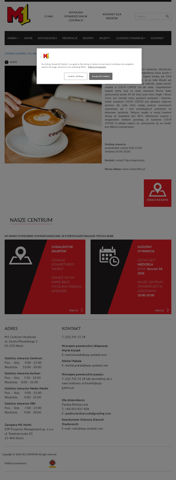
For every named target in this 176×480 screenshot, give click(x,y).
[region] (89, 66)
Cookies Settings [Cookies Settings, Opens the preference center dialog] (76, 76)
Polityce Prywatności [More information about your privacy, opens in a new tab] (97, 67)
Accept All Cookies (101, 76)
